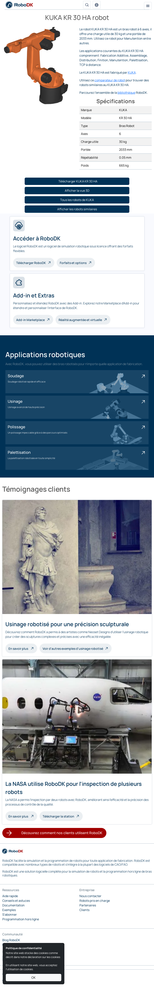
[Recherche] (87, 5)
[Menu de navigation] (148, 6)
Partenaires (87, 905)
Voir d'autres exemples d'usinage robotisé (73, 648)
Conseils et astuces (16, 900)
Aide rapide (10, 896)
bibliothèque (126, 92)
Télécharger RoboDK (31, 263)
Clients (84, 910)
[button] (96, 5)
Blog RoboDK (11, 940)
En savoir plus (22, 648)
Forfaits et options (73, 263)
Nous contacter (90, 896)
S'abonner (9, 914)
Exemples (9, 910)
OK (33, 977)
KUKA (132, 72)
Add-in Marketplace (30, 320)
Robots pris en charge (94, 900)
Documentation (13, 905)
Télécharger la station (58, 816)
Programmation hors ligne (20, 919)
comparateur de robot (109, 80)
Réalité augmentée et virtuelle (80, 320)
